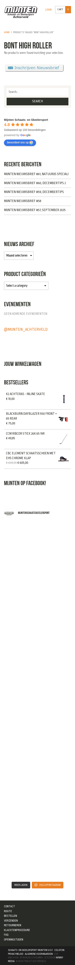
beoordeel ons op (20, 142)
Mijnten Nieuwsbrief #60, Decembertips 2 (35, 183)
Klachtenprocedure (17, 930)
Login (48, 9)
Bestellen (10, 915)
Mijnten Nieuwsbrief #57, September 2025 (35, 210)
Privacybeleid (15, 954)
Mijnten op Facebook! (25, 483)
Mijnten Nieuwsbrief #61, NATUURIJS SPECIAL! (36, 174)
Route (8, 911)
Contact (9, 906)
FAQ (6, 934)
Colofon (59, 950)
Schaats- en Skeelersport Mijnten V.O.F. (30, 950)
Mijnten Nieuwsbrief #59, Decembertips (34, 192)
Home (7, 32)
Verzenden (11, 920)
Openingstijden (13, 939)
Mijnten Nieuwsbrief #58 (22, 201)
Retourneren (12, 925)
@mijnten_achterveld (26, 329)
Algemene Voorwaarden (39, 954)
